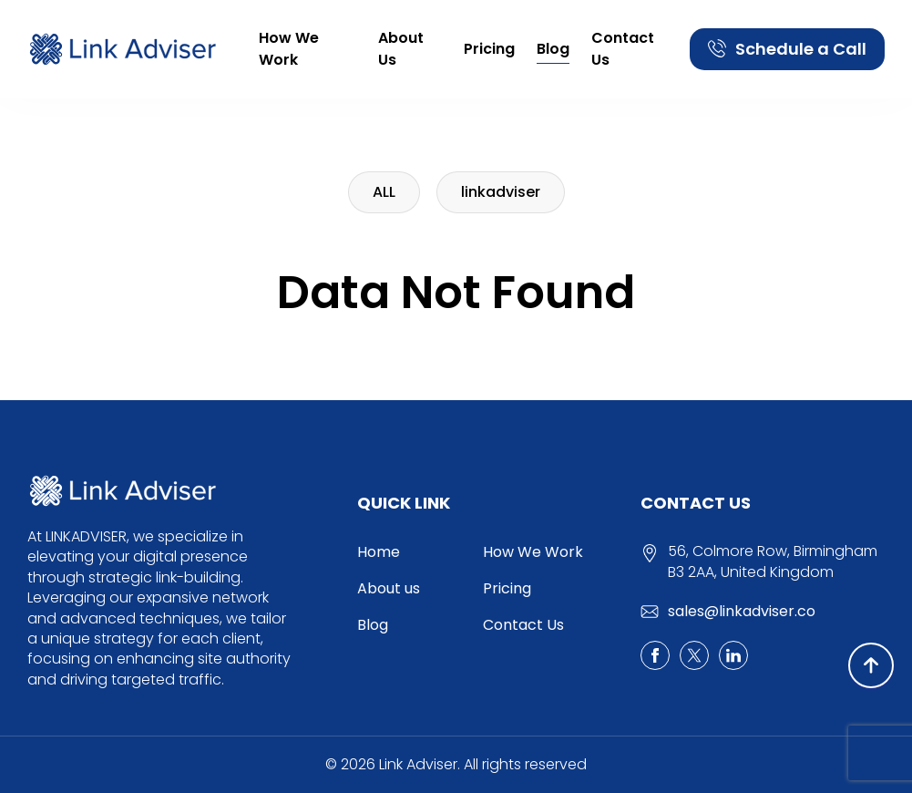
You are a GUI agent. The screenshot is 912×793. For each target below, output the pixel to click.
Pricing (489, 48)
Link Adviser (418, 765)
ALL (384, 191)
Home (378, 551)
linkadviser (500, 191)
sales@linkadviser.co (741, 611)
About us (401, 48)
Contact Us (622, 48)
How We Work (289, 48)
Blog (553, 48)
